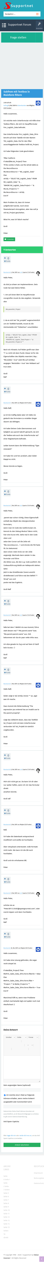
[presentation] (21, 1128)
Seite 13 (7, 1220)
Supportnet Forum (19, 24)
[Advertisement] (22, 66)
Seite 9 (6, 1207)
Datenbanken (22, 105)
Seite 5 (6, 1193)
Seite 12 (7, 1217)
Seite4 (7, 1190)
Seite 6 (6, 1196)
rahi (21, 272)
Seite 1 (7, 1179)
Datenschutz (39, 1183)
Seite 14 (7, 1224)
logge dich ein (11, 1135)
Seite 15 (7, 1227)
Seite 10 (7, 1210)
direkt (6, 1237)
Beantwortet (7, 272)
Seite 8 (6, 1203)
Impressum (38, 1173)
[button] (10, 1037)
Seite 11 (7, 1214)
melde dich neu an (25, 1135)
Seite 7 (6, 1200)
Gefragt (6, 105)
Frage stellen (18, 37)
